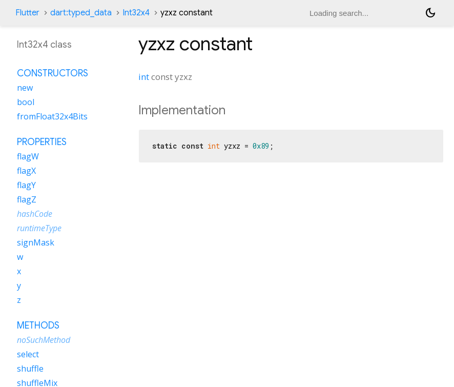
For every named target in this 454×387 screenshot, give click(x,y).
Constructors (52, 73)
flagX (26, 170)
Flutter (27, 13)
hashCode (34, 213)
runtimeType (39, 228)
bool (25, 102)
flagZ (26, 199)
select (28, 354)
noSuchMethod (43, 339)
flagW (28, 156)
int (143, 77)
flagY (26, 185)
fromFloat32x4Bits (52, 116)
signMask (35, 242)
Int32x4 (136, 13)
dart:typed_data (81, 13)
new (25, 87)
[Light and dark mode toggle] (430, 13)
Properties (42, 142)
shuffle (30, 368)
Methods (38, 325)
